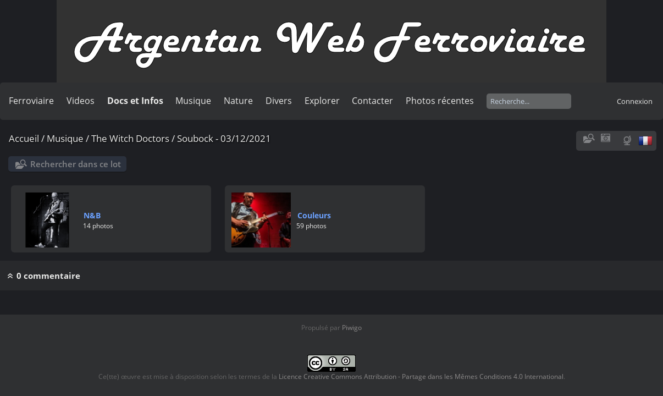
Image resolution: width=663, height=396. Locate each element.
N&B (92, 215)
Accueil (24, 138)
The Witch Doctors (130, 138)
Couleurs (314, 215)
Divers (279, 101)
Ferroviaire (31, 101)
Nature (238, 101)
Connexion (635, 101)
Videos (81, 101)
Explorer (322, 101)
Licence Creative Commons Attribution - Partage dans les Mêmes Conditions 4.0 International (421, 376)
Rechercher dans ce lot (75, 163)
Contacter (372, 101)
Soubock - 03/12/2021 (224, 138)
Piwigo (352, 327)
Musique (193, 101)
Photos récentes (440, 101)
